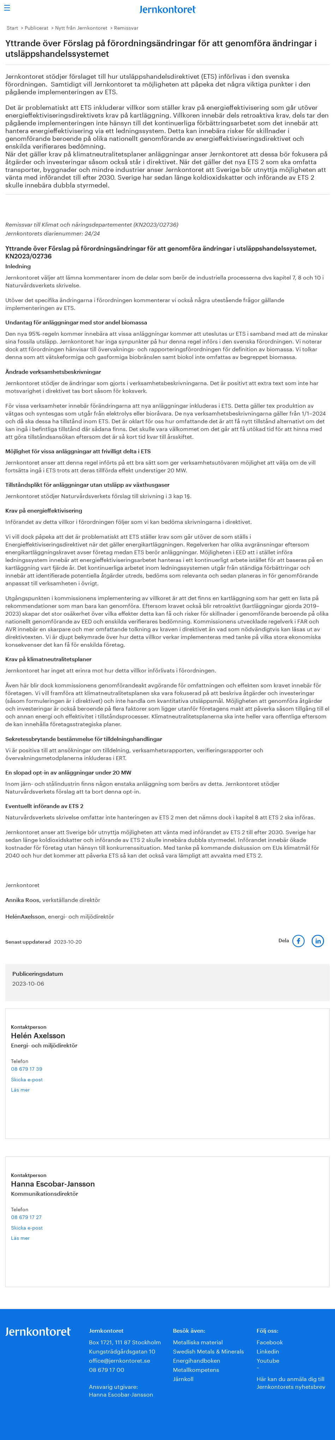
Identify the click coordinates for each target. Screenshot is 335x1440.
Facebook (270, 1341)
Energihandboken (196, 1359)
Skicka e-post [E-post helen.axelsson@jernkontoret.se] (27, 1079)
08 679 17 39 (26, 1068)
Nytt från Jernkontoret (81, 27)
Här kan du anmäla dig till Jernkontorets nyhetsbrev (291, 1382)
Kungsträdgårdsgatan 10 (122, 1350)
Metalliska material (198, 1341)
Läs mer (31, 1089)
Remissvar (126, 27)
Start (12, 27)
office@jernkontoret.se (119, 1359)
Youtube (268, 1359)
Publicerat (36, 27)
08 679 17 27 (26, 1216)
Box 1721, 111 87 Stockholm (125, 1341)
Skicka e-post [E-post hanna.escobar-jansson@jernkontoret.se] (27, 1227)
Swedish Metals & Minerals (208, 1350)
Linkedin (268, 1350)
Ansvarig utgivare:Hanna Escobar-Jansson (121, 1389)
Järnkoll (183, 1378)
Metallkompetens (196, 1368)
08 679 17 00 (106, 1368)
